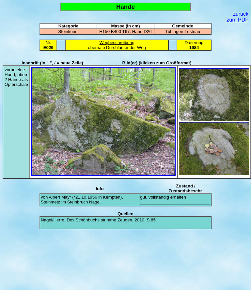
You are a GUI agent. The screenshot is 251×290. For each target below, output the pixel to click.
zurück (240, 14)
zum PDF (237, 20)
